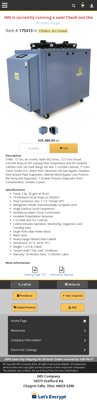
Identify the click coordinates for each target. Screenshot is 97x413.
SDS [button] (72, 307)
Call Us (24, 284)
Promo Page (48, 22)
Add (64, 148)
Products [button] (24, 295)
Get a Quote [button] (72, 295)
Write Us (72, 284)
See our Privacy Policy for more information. (55, 370)
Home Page (19, 321)
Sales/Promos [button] (25, 307)
